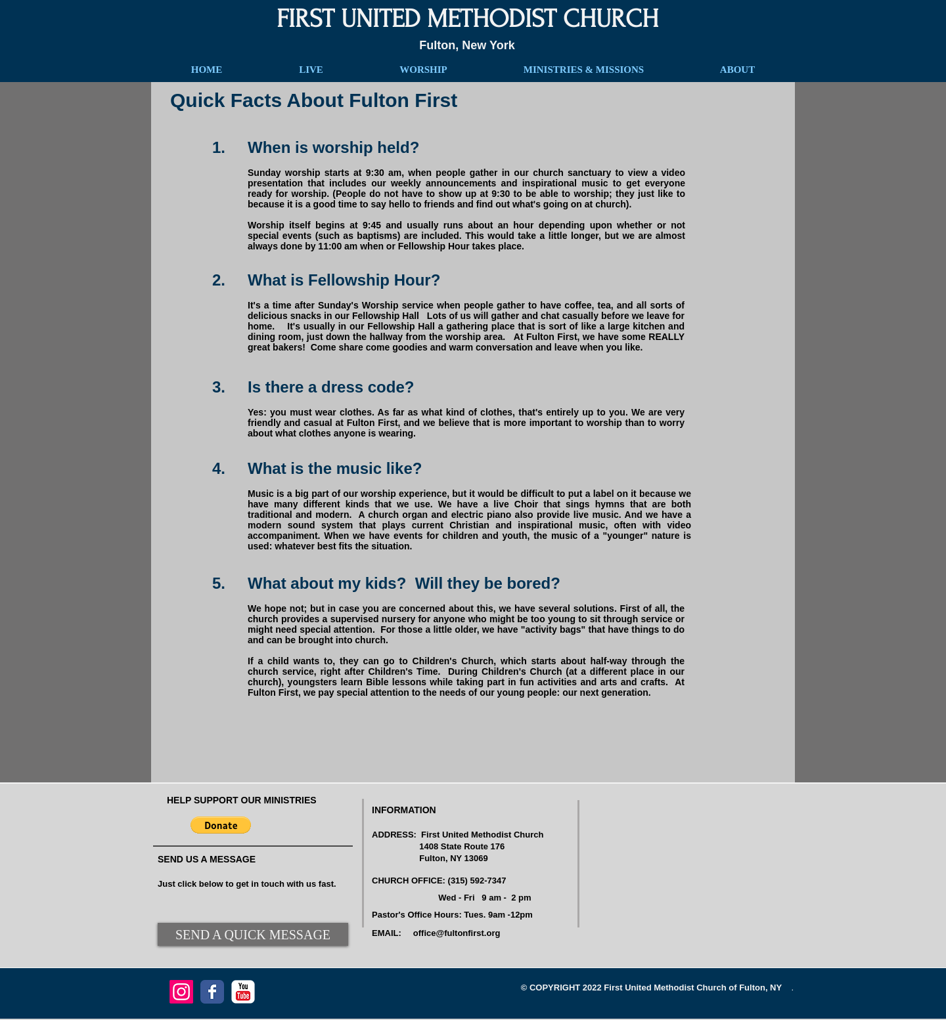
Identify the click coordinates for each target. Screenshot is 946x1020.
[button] (221, 825)
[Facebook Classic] (212, 992)
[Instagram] (181, 992)
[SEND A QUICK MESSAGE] (253, 934)
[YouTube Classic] (243, 992)
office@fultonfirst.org (457, 933)
